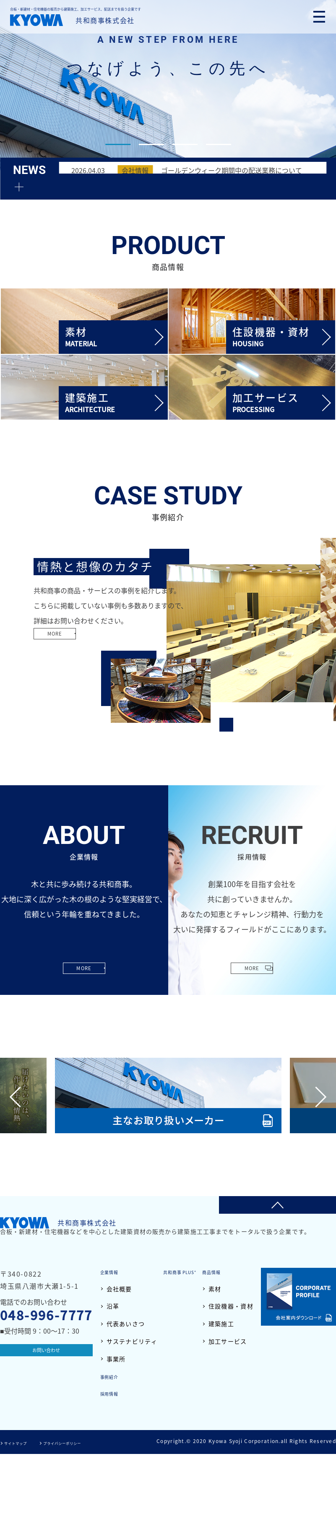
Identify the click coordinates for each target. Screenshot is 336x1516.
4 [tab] (218, 144)
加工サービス (126, 1445)
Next (316, 1096)
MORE (63, 651)
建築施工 (119, 1427)
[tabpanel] (168, 85)
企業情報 (113, 1271)
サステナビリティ (132, 1341)
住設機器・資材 (129, 1410)
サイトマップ (21, 1505)
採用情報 (240, 1393)
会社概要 (119, 1288)
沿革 (113, 1306)
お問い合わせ (46, 1352)
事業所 (116, 1358)
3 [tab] (185, 144)
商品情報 (113, 1376)
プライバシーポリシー (82, 1505)
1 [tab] (117, 144)
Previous (20, 1096)
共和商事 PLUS (229, 1271)
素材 (113, 1393)
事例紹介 (240, 1376)
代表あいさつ (126, 1323)
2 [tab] (151, 144)
